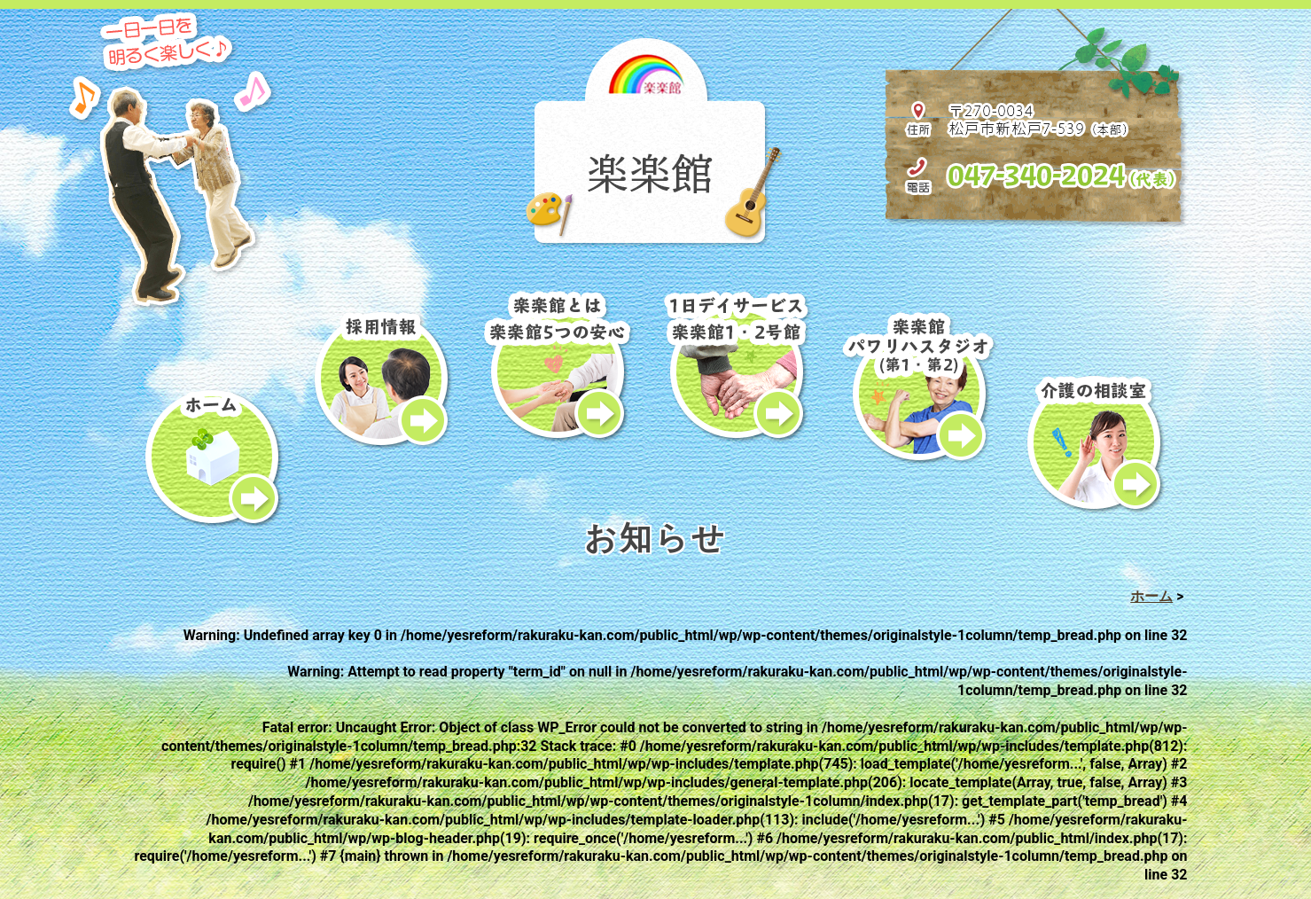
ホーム (1151, 596)
